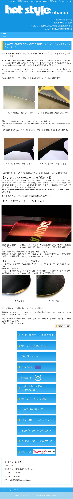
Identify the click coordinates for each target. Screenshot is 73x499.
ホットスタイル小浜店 (36, 10)
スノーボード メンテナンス (36, 420)
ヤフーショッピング (36, 451)
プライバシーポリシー (11, 490)
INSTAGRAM (36, 377)
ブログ (36, 356)
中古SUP (36, 388)
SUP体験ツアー (36, 335)
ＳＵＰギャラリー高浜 (36, 441)
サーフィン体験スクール (36, 345)
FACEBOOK (36, 367)
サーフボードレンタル (36, 398)
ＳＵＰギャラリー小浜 (36, 430)
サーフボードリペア (36, 409)
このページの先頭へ (63, 326)
